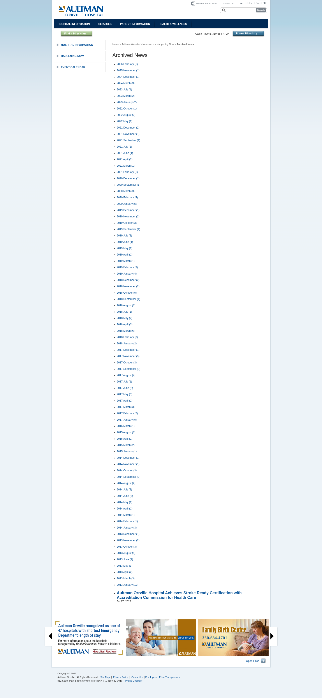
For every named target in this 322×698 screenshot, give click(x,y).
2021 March (126, 165)
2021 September (128, 140)
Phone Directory (134, 680)
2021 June (125, 153)
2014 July (124, 489)
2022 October (127, 108)
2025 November (128, 70)
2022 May (124, 121)
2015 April (124, 438)
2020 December (128, 178)
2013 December (128, 534)
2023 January (127, 102)
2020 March (126, 191)
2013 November (128, 540)
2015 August (126, 432)
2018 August (126, 305)
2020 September (128, 184)
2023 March (126, 95)
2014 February (127, 521)
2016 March (126, 426)
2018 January (127, 343)
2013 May (124, 565)
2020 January (127, 203)
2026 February (127, 64)
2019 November (128, 216)
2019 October (127, 222)
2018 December (128, 280)
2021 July (124, 146)
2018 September (128, 299)
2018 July (124, 311)
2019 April (124, 254)
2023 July (124, 89)
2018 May (124, 318)
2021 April (124, 159)
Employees (151, 677)
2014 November (128, 464)
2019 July (124, 235)
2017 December (128, 349)
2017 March (126, 407)
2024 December (128, 76)
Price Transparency (169, 677)
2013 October (127, 546)
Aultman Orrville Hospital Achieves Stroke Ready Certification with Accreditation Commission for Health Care (179, 595)
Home (116, 44)
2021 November (128, 134)
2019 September (128, 229)
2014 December (128, 457)
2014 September (128, 476)
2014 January (127, 527)
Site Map (105, 677)
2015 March (126, 445)
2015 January (127, 451)
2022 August (126, 114)
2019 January (127, 273)
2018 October (127, 292)
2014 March (126, 514)
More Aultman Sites (206, 3)
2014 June (125, 495)
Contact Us (137, 677)
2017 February (127, 413)
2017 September (128, 368)
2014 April (124, 508)
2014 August (126, 483)
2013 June (125, 559)
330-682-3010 (256, 3)
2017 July (124, 381)
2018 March (126, 330)
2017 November (128, 356)
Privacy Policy (120, 677)
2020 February (127, 197)
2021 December (128, 127)
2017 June (125, 388)
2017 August (126, 375)
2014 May (124, 502)
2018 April (124, 324)
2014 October (127, 470)
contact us (228, 3)
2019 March (126, 261)
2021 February (127, 172)
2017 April (124, 400)
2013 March (126, 578)
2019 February (127, 267)
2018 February (127, 337)
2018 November (128, 286)
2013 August (126, 553)
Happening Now (165, 44)
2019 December (128, 210)
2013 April (124, 572)
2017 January (127, 419)
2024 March (126, 83)
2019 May (124, 248)
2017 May (124, 394)
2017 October (127, 362)
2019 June (125, 241)
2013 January (127, 584)
